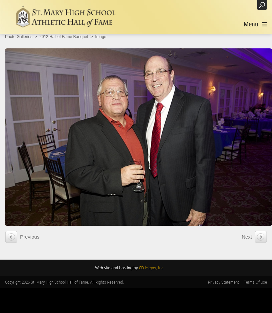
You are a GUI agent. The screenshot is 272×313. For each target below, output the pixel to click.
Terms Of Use (255, 282)
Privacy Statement (223, 282)
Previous (29, 237)
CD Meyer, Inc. (152, 268)
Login (245, 5)
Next (247, 237)
